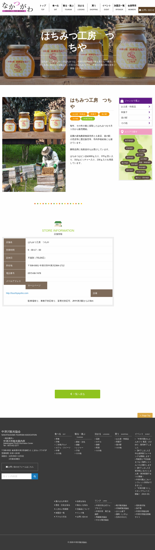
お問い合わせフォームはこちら (20, 467)
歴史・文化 (80, 442)
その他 (124, 123)
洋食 (57, 442)
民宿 (98, 448)
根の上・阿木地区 (142, 178)
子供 (78, 450)
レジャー (79, 448)
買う (93, 7)
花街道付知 (140, 505)
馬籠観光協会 (101, 517)
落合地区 (142, 167)
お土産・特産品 (128, 106)
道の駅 (124, 117)
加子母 (139, 508)
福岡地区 (130, 157)
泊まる (81, 7)
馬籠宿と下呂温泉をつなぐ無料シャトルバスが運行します (143, 462)
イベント (106, 7)
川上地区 (142, 151)
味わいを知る (82, 505)
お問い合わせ (148, 10)
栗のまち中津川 (62, 501)
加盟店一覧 (119, 7)
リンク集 (80, 513)
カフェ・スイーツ (63, 448)
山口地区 (143, 159)
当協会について (83, 509)
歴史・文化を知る (63, 505)
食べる (55, 7)
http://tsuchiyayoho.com (17, 293)
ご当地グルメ (61, 445)
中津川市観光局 (142, 511)
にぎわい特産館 (62, 509)
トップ (42, 7)
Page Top (146, 415)
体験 (78, 445)
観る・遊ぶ (68, 7)
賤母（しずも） (122, 514)
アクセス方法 (61, 517)
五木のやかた (121, 517)
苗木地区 (134, 164)
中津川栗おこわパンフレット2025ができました (143, 482)
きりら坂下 (120, 511)
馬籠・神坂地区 (144, 162)
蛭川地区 (125, 163)
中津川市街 (141, 172)
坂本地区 (129, 170)
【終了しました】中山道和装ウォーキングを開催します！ (143, 453)
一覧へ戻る (79, 394)
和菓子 (124, 112)
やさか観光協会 (102, 520)
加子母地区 (129, 140)
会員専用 (132, 7)
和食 (57, 439)
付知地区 (129, 148)
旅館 (98, 445)
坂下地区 (140, 155)
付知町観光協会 (122, 508)
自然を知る (81, 501)
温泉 (98, 439)
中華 (57, 450)
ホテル (98, 442)
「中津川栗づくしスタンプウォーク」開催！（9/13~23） (143, 491)
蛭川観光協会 (121, 505)
